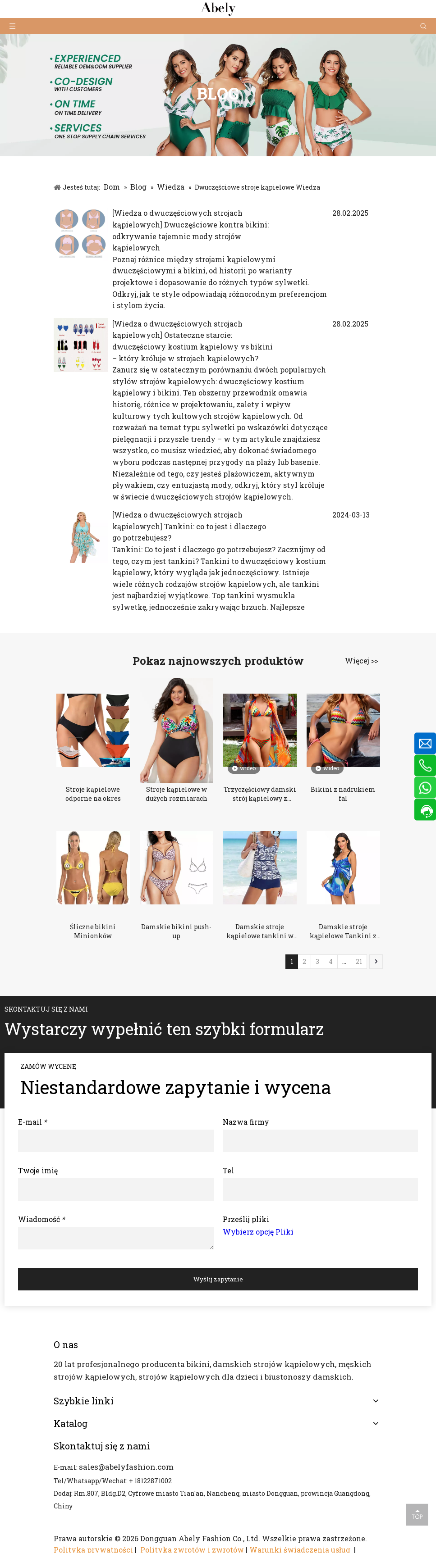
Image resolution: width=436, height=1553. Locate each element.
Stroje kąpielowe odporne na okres (93, 794)
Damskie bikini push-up (176, 931)
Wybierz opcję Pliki (258, 1231)
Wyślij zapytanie (218, 1279)
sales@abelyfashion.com (126, 1467)
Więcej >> (361, 660)
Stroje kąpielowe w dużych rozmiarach (176, 794)
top (417, 1514)
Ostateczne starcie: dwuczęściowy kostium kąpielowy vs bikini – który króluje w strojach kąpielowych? (192, 346)
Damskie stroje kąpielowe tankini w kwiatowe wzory (260, 931)
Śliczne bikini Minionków (93, 931)
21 (359, 961)
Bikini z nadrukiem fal (343, 794)
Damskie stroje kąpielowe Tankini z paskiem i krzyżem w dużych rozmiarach (343, 931)
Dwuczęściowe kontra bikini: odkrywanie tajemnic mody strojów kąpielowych (190, 236)
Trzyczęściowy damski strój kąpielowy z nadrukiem (260, 794)
